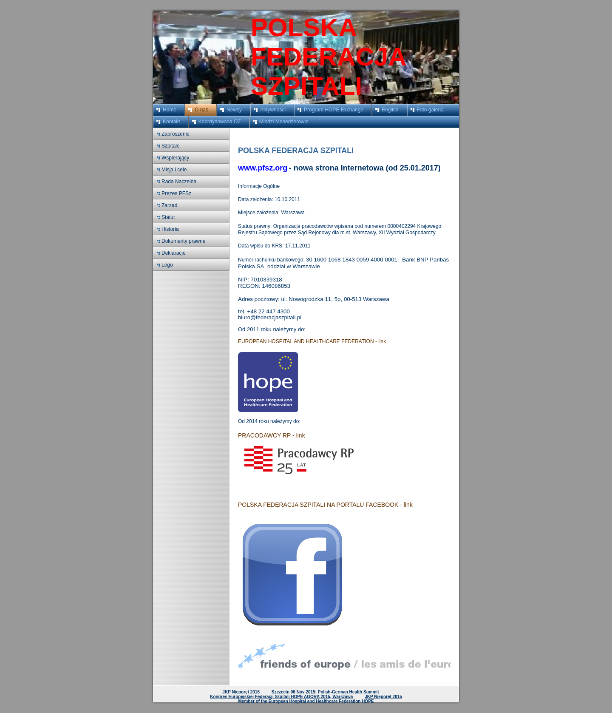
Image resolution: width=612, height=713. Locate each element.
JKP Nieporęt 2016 (241, 692)
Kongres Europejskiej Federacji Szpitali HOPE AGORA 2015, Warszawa (281, 696)
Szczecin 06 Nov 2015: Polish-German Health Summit (325, 692)
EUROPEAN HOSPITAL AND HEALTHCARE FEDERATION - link (312, 341)
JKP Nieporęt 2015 (383, 696)
